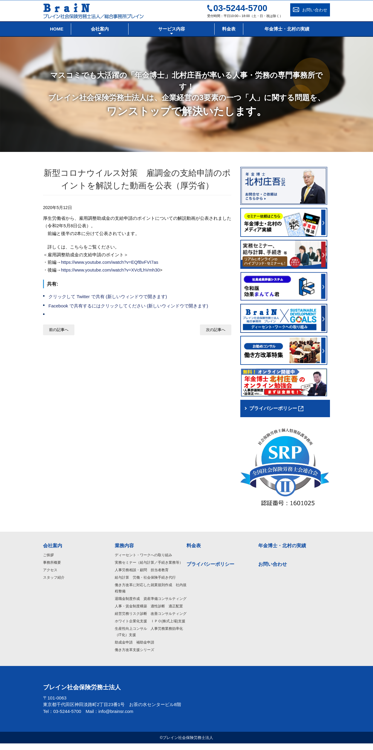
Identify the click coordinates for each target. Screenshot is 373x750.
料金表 (193, 551)
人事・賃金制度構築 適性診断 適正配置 (149, 612)
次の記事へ (215, 329)
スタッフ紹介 (54, 584)
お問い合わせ (272, 570)
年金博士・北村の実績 (282, 551)
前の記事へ (58, 329)
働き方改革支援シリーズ (134, 656)
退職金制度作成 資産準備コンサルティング (150, 605)
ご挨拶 (48, 561)
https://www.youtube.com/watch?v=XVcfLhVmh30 (110, 269)
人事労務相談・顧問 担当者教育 (142, 576)
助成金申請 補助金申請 (134, 649)
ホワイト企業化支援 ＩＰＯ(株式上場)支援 (150, 627)
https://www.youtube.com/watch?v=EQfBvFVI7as (109, 262)
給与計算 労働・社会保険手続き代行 (145, 584)
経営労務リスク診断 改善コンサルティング (150, 620)
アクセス (50, 576)
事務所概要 (52, 569)
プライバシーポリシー (210, 570)
